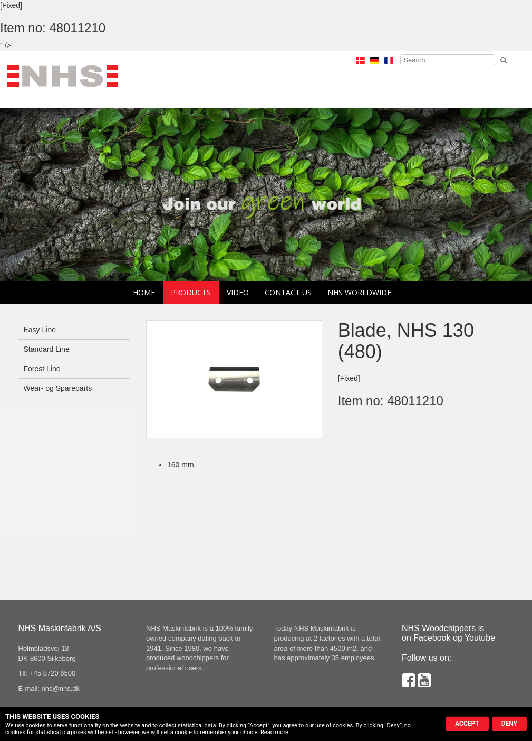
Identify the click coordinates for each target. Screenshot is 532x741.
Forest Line (42, 368)
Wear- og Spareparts (58, 388)
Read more (274, 732)
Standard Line (47, 349)
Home (144, 292)
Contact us (288, 292)
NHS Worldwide (359, 292)
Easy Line (40, 329)
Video (238, 292)
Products (191, 292)
